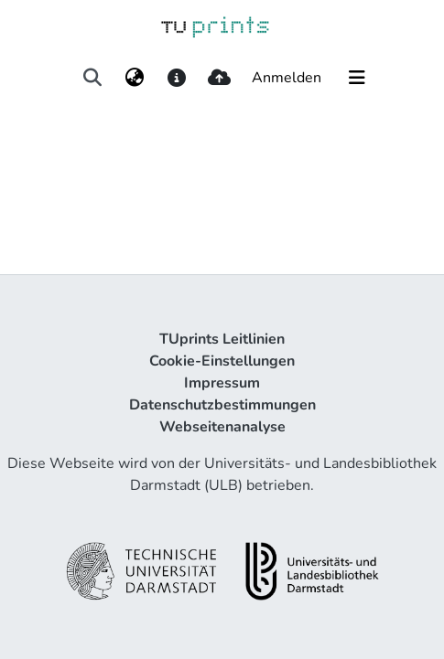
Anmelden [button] (287, 78)
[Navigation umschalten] (357, 77)
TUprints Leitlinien (222, 339)
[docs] (177, 78)
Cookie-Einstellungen (222, 361)
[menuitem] (135, 78)
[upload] (219, 78)
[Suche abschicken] (92, 78)
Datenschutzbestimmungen (222, 405)
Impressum (222, 383)
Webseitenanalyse (222, 427)
